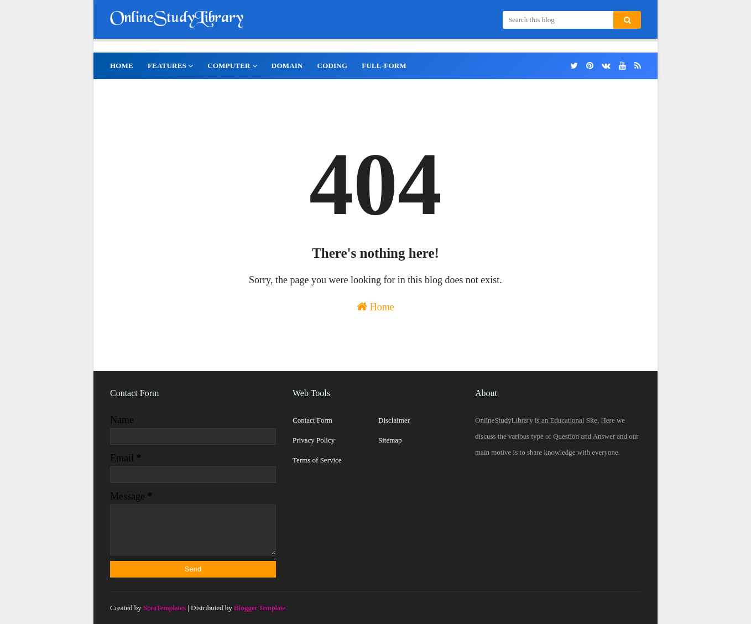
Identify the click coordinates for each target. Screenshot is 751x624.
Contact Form (312, 420)
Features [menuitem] (167, 65)
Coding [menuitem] (332, 65)
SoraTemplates (164, 608)
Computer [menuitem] (228, 65)
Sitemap (390, 440)
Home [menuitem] (121, 65)
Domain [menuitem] (287, 65)
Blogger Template (259, 608)
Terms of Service (317, 460)
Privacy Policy (314, 440)
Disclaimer (394, 420)
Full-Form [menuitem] (384, 65)
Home (375, 307)
